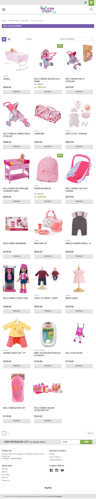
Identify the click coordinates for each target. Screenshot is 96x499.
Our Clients (6, 475)
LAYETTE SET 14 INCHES (76, 133)
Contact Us (6, 480)
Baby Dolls (24, 20)
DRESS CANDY (72, 298)
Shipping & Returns (55, 460)
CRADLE (6, 79)
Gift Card (5, 469)
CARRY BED (39, 133)
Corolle (5, 76)
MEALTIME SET (40, 243)
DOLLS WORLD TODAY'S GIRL (15, 298)
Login (51, 457)
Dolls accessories (37, 20)
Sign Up (57, 457)
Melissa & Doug (39, 350)
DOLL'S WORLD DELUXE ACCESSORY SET (44, 409)
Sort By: (29, 39)
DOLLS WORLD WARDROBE (14, 243)
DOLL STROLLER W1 (74, 353)
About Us (5, 478)
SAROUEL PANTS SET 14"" (14, 353)
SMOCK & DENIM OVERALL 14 (78, 243)
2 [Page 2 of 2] (8, 433)
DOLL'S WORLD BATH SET (14, 408)
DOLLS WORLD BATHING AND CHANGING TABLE (15, 189)
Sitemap (20, 496)
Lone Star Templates (55, 496)
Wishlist (52, 454)
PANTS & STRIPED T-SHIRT (46, 298)
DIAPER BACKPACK (42, 188)
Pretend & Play (14, 20)
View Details (17, 92)
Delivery (4, 472)
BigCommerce (35, 496)
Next (91, 433)
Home (4, 20)
